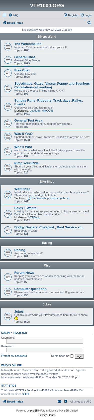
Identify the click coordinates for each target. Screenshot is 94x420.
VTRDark (34, 217)
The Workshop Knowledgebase (48, 198)
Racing (47, 243)
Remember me (62, 356)
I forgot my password (14, 355)
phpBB (34, 410)
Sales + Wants (25, 208)
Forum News (24, 273)
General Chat (24, 57)
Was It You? (23, 134)
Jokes (47, 304)
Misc (47, 265)
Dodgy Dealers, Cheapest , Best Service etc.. (49, 227)
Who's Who (23, 147)
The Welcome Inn (27, 44)
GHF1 (25, 394)
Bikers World (47, 36)
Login (5, 332)
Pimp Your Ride (26, 163)
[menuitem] (13, 15)
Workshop (22, 189)
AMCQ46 (47, 110)
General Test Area (28, 120)
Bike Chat (22, 70)
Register (20, 332)
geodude (35, 110)
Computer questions (30, 289)
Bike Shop (47, 181)
